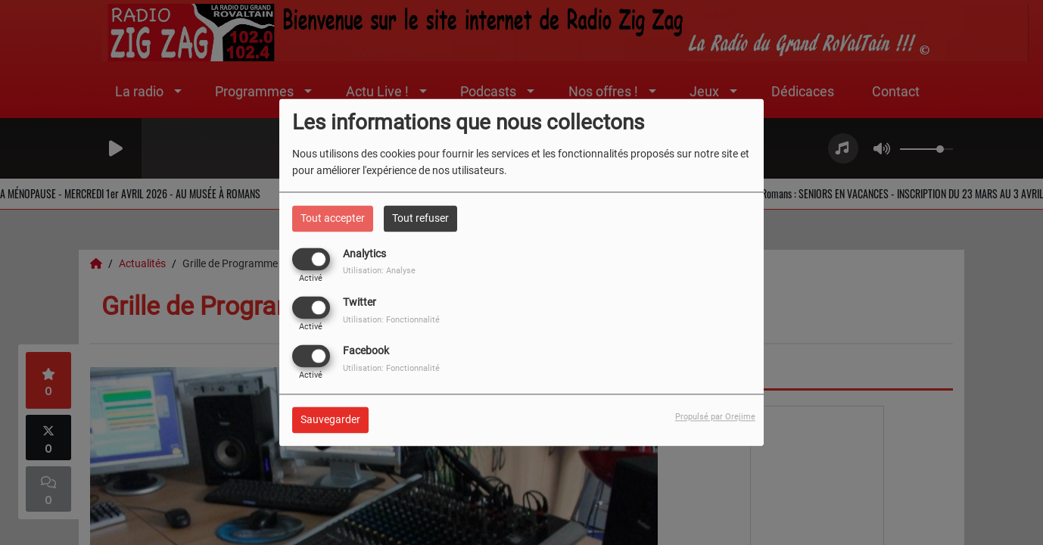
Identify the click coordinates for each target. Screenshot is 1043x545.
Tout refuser (420, 218)
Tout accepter (332, 218)
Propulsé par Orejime (715, 417)
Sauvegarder (330, 420)
